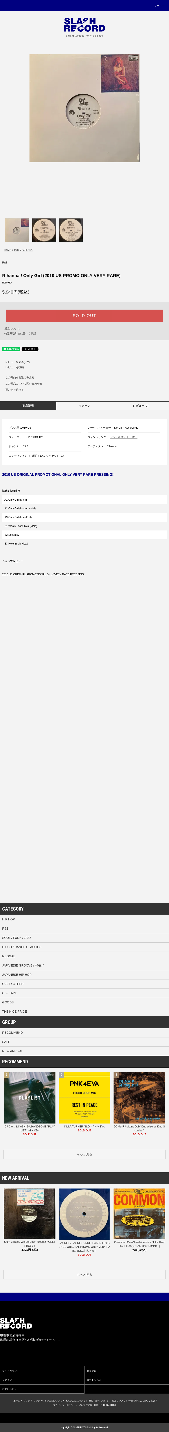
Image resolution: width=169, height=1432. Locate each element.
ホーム (16, 1401)
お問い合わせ (9, 1389)
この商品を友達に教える (17, 377)
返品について (12, 328)
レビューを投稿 (12, 367)
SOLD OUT (84, 316)
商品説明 (28, 405)
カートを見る (94, 1379)
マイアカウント (10, 1370)
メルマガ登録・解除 (89, 1405)
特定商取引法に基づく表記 (20, 333)
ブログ (26, 1401)
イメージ (84, 405)
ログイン (7, 1379)
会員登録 (91, 1370)
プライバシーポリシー (64, 1405)
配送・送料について (98, 1401)
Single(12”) (27, 250)
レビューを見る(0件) (15, 362)
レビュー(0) (141, 405)
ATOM (113, 1405)
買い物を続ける (12, 389)
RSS (105, 1405)
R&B (16, 250)
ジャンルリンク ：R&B (123, 437)
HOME (7, 250)
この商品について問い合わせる (21, 383)
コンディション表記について (47, 1401)
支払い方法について (75, 1401)
